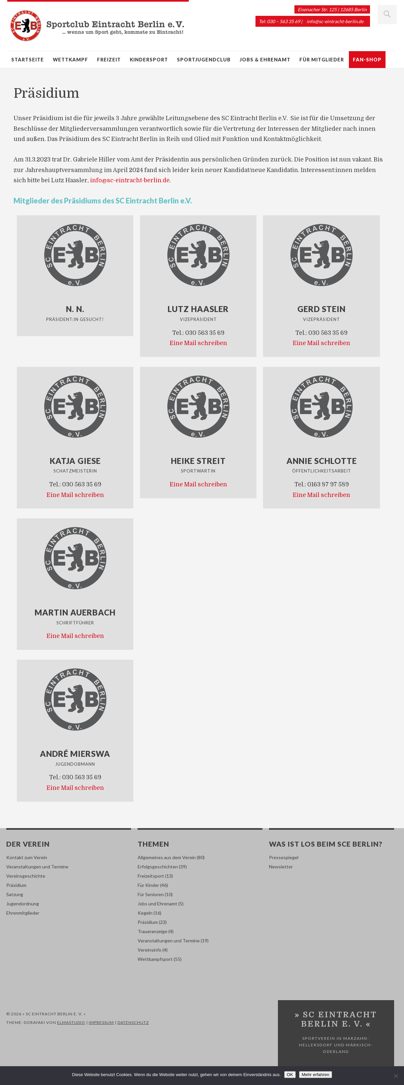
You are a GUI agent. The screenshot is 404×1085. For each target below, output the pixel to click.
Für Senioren (151, 894)
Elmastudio (71, 1022)
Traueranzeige (152, 931)
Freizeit (109, 59)
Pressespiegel (283, 857)
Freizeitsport (151, 876)
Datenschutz (133, 1022)
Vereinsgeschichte (25, 876)
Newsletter (281, 866)
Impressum (101, 1022)
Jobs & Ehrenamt (265, 59)
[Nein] (395, 1075)
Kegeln (145, 913)
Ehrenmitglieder (22, 913)
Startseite (27, 59)
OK (290, 1074)
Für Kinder (148, 885)
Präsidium (16, 885)
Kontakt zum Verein (26, 857)
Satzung (14, 894)
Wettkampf (70, 59)
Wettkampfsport (155, 959)
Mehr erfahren (315, 1074)
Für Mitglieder (321, 59)
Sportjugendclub (204, 59)
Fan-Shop (367, 59)
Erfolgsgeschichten (158, 866)
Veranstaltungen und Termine (37, 866)
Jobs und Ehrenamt (157, 903)
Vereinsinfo (149, 950)
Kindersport (149, 59)
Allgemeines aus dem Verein (167, 857)
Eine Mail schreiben (198, 343)
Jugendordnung (22, 903)
